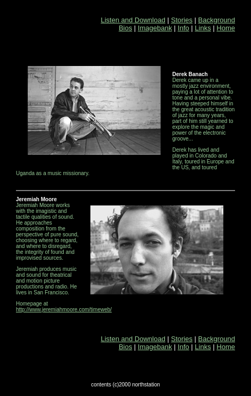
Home (225, 28)
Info (183, 28)
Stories (182, 20)
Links (203, 28)
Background (216, 20)
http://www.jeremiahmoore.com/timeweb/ (64, 309)
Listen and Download (133, 20)
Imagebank (155, 28)
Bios (125, 28)
